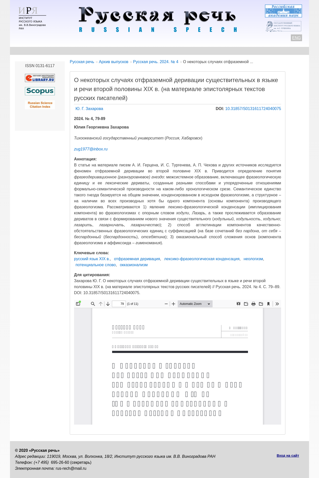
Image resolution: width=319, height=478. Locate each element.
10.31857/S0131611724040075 (253, 109)
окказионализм (134, 265)
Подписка (250, 51)
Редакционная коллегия (207, 51)
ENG (296, 38)
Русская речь (82, 62)
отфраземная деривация (137, 259)
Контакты (55, 51)
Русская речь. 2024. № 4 (155, 62)
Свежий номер (116, 51)
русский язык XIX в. (92, 259)
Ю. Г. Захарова (89, 109)
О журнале (25, 51)
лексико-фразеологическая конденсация (202, 259)
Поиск (276, 51)
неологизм (253, 259)
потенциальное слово (96, 265)
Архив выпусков (157, 51)
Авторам (83, 51)
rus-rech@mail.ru (71, 468)
